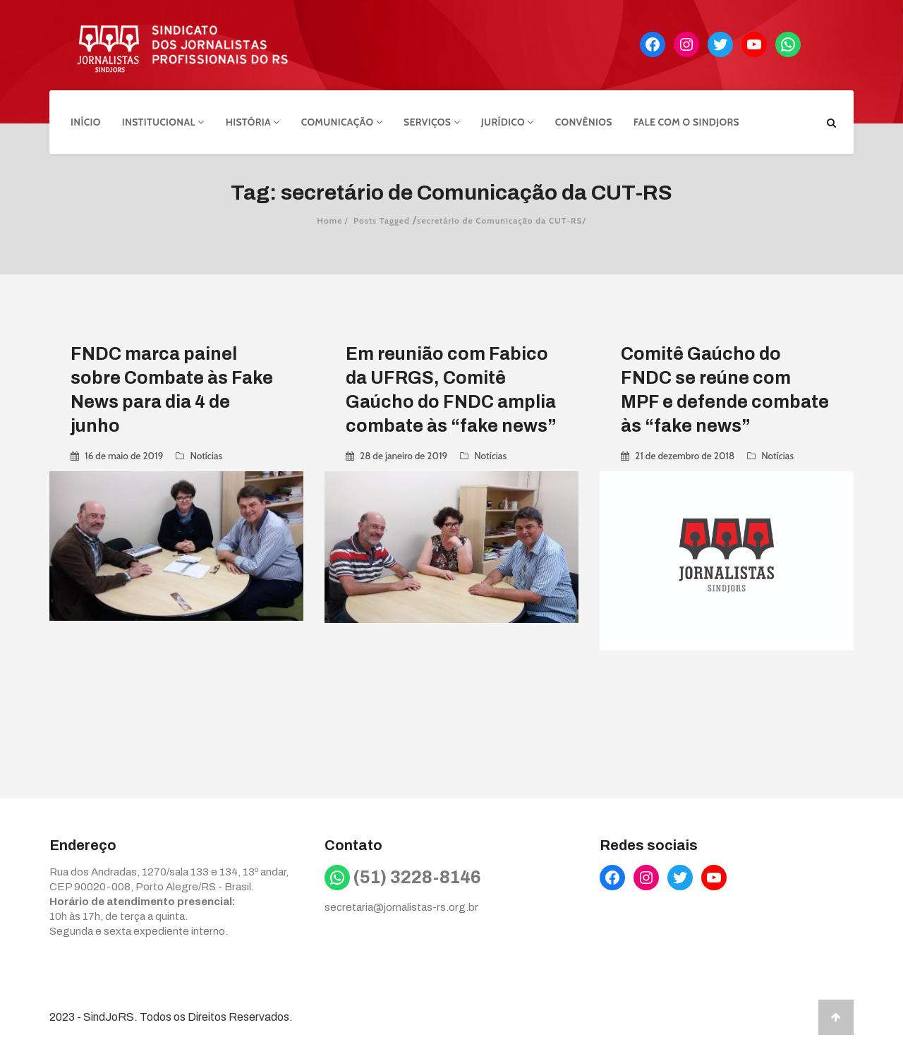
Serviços (432, 122)
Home (329, 220)
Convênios (583, 122)
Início (86, 122)
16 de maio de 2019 (124, 455)
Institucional (163, 122)
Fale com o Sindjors (686, 122)
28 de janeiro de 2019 (403, 455)
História (253, 122)
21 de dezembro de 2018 (684, 455)
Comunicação (341, 122)
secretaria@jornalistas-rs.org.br (401, 907)
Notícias (206, 455)
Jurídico (507, 122)
